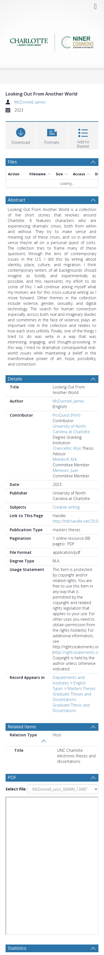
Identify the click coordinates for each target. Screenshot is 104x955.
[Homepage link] (52, 40)
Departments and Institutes (69, 680)
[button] (52, 135)
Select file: (16, 789)
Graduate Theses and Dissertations (72, 696)
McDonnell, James (30, 102)
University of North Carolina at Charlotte (71, 429)
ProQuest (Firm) (66, 415)
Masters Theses (81, 688)
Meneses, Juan (65, 470)
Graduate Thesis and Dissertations (71, 707)
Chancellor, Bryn (67, 448)
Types (58, 688)
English (79, 683)
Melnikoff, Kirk (65, 459)
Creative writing (66, 507)
